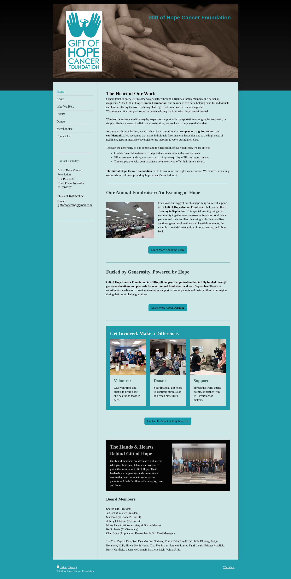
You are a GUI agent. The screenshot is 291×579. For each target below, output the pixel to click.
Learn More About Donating (167, 307)
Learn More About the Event (167, 249)
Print (62, 567)
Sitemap (72, 567)
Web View (228, 567)
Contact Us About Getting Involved (168, 421)
